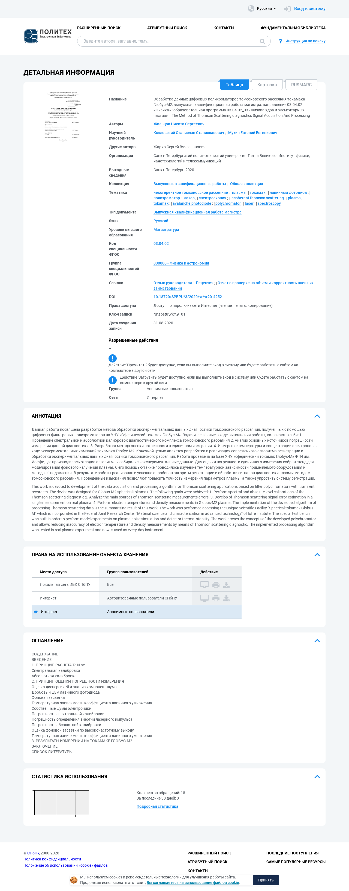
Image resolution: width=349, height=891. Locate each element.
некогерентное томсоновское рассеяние (191, 192)
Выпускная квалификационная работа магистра (198, 212)
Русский (161, 221)
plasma (294, 198)
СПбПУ (33, 853)
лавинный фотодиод (288, 192)
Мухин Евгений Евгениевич (252, 132)
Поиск (262, 41)
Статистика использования (69, 776)
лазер (189, 198)
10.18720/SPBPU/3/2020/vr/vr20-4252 (188, 297)
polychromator (228, 203)
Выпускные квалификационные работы (190, 184)
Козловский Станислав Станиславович (189, 132)
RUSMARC (301, 84)
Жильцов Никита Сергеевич (179, 124)
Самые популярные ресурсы (296, 862)
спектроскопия (212, 198)
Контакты (223, 28)
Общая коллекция (246, 184)
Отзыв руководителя (173, 283)
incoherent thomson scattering (257, 198)
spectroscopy (269, 203)
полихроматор (167, 198)
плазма (239, 192)
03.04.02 (161, 243)
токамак (258, 192)
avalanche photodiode (192, 203)
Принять (266, 880)
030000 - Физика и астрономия (181, 263)
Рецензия (204, 283)
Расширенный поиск (99, 28)
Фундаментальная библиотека (293, 28)
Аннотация (46, 416)
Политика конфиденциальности (52, 859)
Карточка (267, 84)
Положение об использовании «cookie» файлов (65, 865)
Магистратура (166, 229)
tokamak (161, 203)
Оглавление (47, 640)
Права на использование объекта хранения (90, 554)
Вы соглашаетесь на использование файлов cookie (193, 882)
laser (249, 203)
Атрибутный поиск (167, 28)
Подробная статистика (157, 806)
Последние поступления (292, 853)
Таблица (234, 84)
